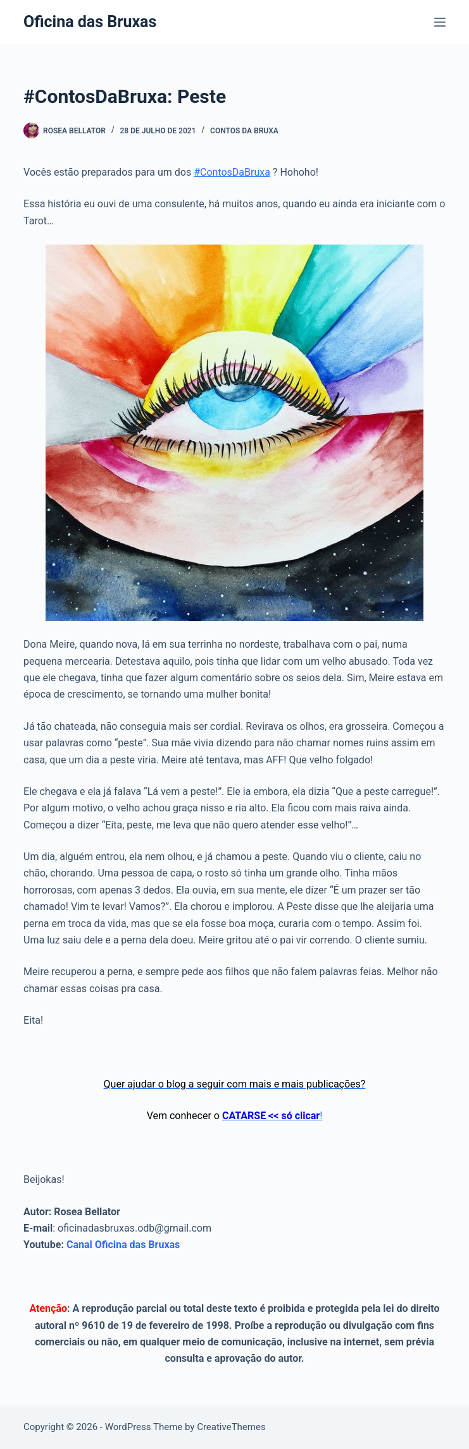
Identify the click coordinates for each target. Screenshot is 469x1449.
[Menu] (440, 22)
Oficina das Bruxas (89, 22)
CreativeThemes (231, 1427)
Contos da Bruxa (244, 130)
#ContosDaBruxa (232, 172)
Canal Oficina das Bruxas (123, 1245)
